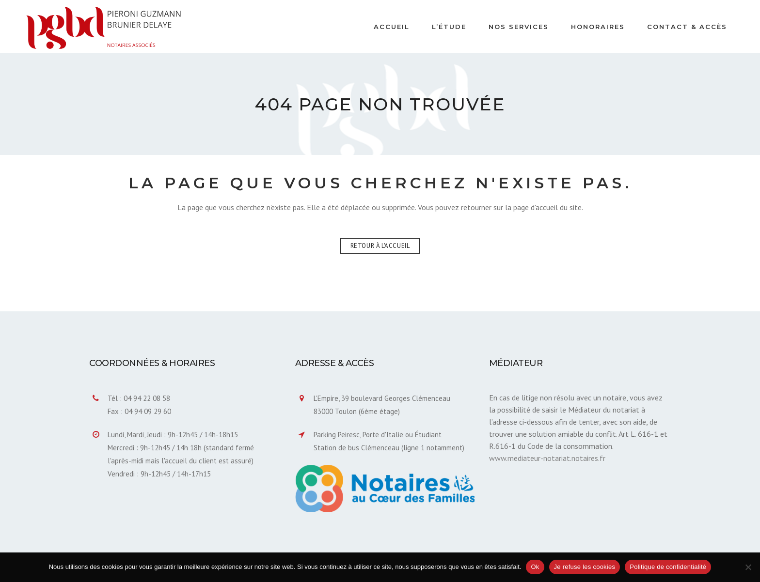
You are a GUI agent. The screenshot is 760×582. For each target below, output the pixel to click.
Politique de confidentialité (668, 566)
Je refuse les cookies (585, 566)
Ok (535, 566)
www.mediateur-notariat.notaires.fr (547, 458)
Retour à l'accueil (380, 246)
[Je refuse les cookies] (748, 567)
